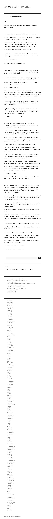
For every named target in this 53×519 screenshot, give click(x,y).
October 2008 (10, 463)
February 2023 (10, 308)
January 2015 (10, 364)
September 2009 (11, 449)
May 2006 (9, 508)
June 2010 (9, 437)
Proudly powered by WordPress (14, 516)
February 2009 (10, 457)
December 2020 (10, 319)
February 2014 (10, 378)
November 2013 (10, 383)
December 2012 (10, 400)
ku (5, 22)
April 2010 (9, 440)
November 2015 (10, 349)
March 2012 (9, 410)
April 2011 (9, 426)
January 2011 (10, 431)
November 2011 (10, 415)
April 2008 (9, 472)
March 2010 (9, 441)
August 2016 (9, 336)
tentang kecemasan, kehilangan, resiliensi (16, 288)
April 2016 (9, 341)
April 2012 (9, 409)
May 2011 (9, 424)
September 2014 (11, 369)
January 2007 (10, 496)
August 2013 (9, 387)
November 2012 (10, 401)
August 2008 (10, 466)
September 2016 (11, 335)
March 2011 (9, 427)
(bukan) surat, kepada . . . (12, 292)
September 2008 (11, 465)
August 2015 (9, 353)
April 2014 (9, 375)
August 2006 (10, 503)
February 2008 (10, 475)
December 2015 (10, 347)
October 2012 (10, 403)
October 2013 (10, 384)
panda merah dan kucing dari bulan (15, 285)
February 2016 (10, 344)
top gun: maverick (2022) (12, 289)
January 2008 (10, 477)
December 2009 (11, 446)
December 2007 (11, 479)
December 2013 (10, 381)
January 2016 (10, 345)
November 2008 (11, 462)
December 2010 (10, 432)
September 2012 (11, 404)
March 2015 (9, 361)
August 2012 (9, 406)
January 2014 (10, 379)
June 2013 (9, 390)
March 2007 (9, 492)
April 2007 (9, 491)
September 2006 (11, 502)
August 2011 (9, 420)
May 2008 (9, 471)
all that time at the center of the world (15, 286)
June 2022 (9, 310)
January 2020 (10, 327)
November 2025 (10, 302)
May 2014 (9, 373)
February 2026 (10, 300)
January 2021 (10, 317)
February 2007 (10, 494)
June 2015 (9, 356)
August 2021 (9, 313)
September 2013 (11, 386)
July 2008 (9, 468)
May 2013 (9, 392)
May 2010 (9, 438)
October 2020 (10, 322)
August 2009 (10, 451)
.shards (8, 6)
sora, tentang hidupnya (12, 282)
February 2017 (10, 333)
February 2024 (10, 307)
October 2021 (10, 311)
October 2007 (10, 482)
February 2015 (10, 362)
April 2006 (9, 510)
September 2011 (10, 418)
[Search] (39, 258)
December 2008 (11, 460)
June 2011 (9, 423)
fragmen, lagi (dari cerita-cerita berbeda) (16, 279)
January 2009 (10, 458)
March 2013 (9, 395)
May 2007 (9, 489)
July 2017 (9, 328)
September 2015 (11, 352)
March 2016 (9, 342)
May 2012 (9, 407)
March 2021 (9, 314)
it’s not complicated (11, 291)
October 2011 (10, 417)
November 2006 (11, 499)
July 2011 (9, 421)
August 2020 (10, 324)
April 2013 (9, 393)
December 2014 (10, 366)
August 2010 (10, 434)
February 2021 (10, 316)
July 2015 (9, 355)
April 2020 (9, 325)
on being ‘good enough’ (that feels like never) (17, 280)
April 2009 (9, 454)
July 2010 (9, 435)
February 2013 (10, 397)
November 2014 (10, 367)
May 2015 (9, 358)
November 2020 (11, 321)
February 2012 (10, 412)
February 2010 (10, 443)
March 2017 (9, 331)
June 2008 (9, 469)
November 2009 (11, 448)
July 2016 (9, 338)
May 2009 (9, 452)
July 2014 (9, 372)
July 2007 (9, 486)
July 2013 (9, 389)
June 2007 (9, 488)
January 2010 (10, 445)
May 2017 (9, 330)
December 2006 (11, 497)
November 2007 (11, 480)
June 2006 (9, 506)
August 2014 (9, 370)
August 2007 (10, 485)
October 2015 (10, 350)
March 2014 (9, 376)
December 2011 (10, 414)
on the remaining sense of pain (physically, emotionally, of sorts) (21, 283)
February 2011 (10, 429)
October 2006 (10, 500)
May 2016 (9, 339)
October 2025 (10, 304)
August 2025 (10, 305)
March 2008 (9, 474)
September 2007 (11, 483)
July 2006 (9, 505)
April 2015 (9, 359)
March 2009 (9, 455)
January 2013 (10, 398)
